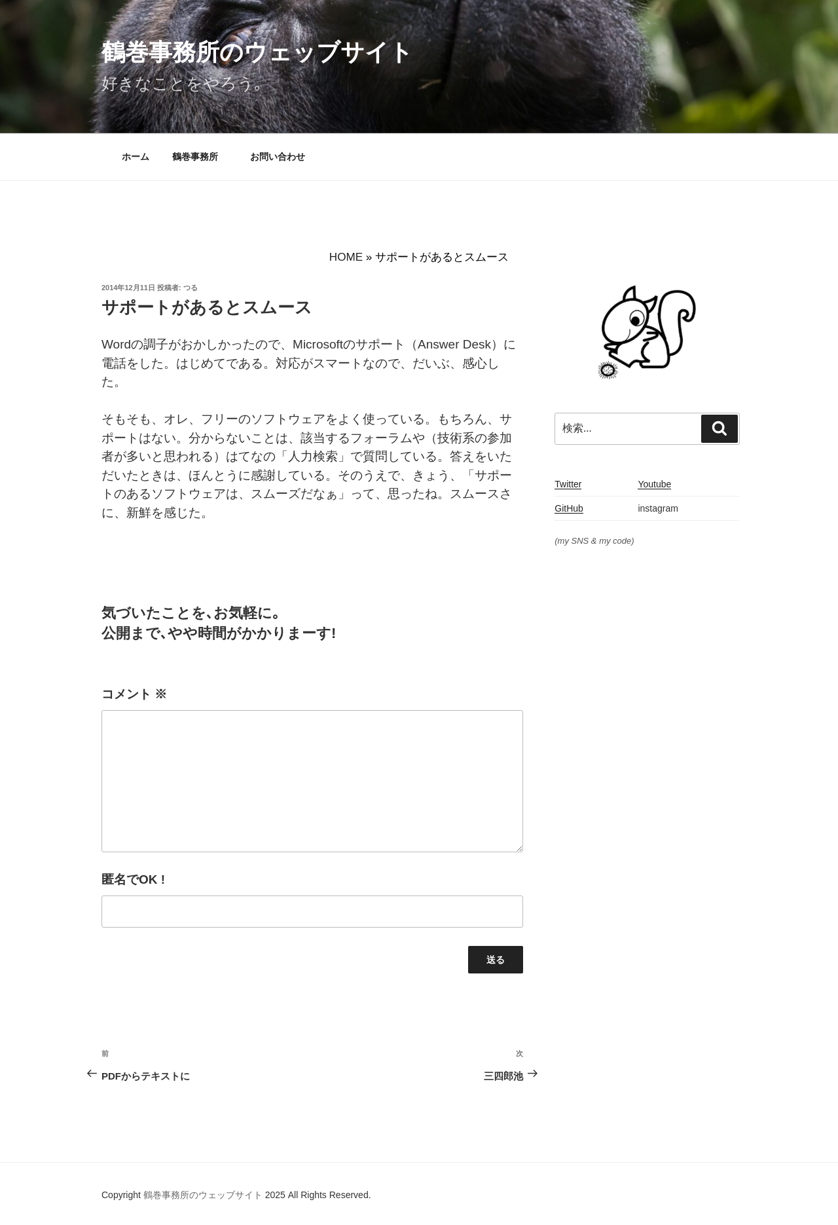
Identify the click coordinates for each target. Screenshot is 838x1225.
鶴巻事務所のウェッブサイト (257, 52)
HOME (346, 257)
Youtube (654, 484)
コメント (134, 694)
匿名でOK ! (133, 879)
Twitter (568, 484)
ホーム (135, 156)
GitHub (569, 508)
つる (190, 288)
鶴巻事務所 (199, 156)
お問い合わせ (277, 156)
